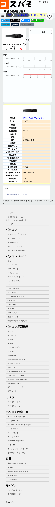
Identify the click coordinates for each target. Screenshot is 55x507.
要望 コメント (48, 2)
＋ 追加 (40, 32)
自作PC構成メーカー (16, 217)
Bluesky (25, 20)
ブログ (10, 224)
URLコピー (26, 24)
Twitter (5, 20)
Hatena (5, 24)
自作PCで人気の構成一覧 (16, 220)
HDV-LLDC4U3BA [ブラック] (34, 118)
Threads (15, 20)
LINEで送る (37, 20)
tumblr (14, 24)
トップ (38, 2)
